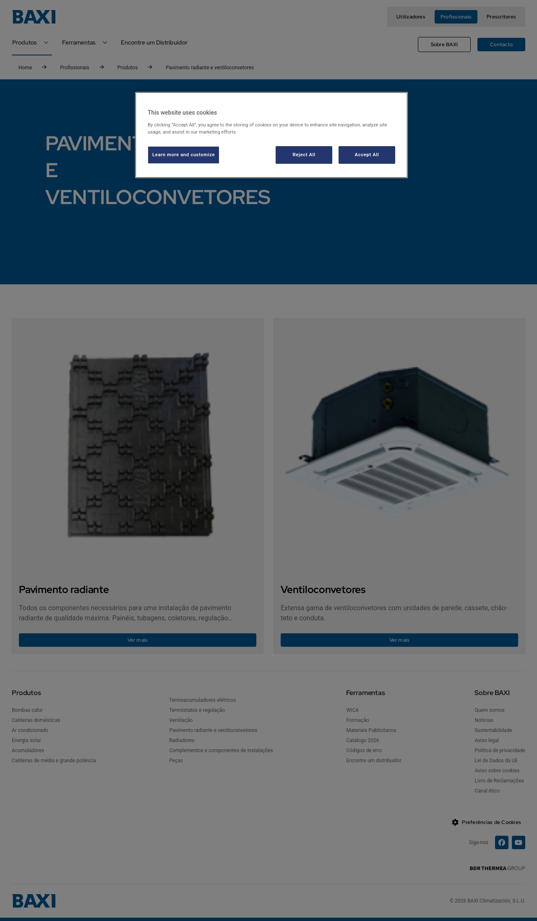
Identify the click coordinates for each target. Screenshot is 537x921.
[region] (271, 135)
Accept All (367, 154)
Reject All (304, 154)
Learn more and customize (183, 154)
